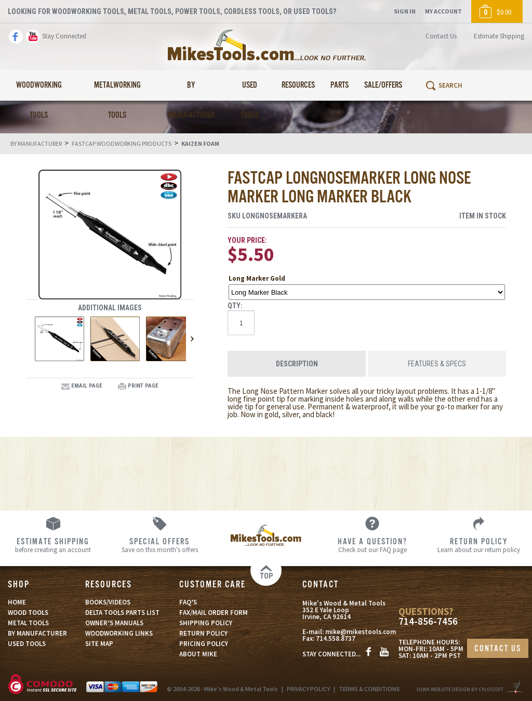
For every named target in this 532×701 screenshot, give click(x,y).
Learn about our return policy (478, 545)
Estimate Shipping (499, 36)
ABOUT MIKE (198, 654)
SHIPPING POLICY (205, 623)
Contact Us (441, 36)
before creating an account (53, 545)
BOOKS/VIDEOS (107, 602)
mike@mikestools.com (360, 632)
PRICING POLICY (203, 643)
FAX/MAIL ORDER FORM (213, 612)
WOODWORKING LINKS (119, 633)
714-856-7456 (428, 621)
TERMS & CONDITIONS (369, 688)
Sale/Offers (383, 85)
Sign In (405, 11)
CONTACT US (497, 648)
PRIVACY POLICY (308, 688)
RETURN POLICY (203, 633)
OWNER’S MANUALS (114, 623)
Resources (298, 85)
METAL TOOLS (28, 623)
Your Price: (247, 240)
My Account (443, 11)
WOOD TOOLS (28, 612)
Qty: (235, 305)
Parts (339, 85)
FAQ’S (188, 602)
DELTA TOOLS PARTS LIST (122, 612)
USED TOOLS (27, 643)
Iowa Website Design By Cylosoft (460, 689)
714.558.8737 (335, 639)
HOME (17, 602)
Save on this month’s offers (160, 545)
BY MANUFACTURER (37, 633)
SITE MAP (99, 643)
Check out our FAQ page (372, 545)
